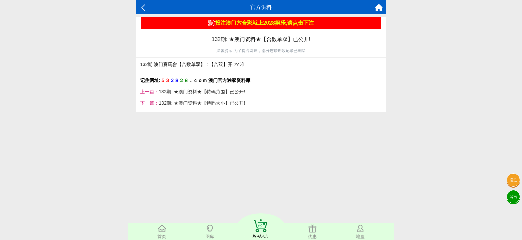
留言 (513, 196)
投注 (513, 180)
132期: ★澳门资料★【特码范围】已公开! (202, 91)
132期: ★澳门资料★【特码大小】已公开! (202, 103)
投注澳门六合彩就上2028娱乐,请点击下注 (261, 23)
